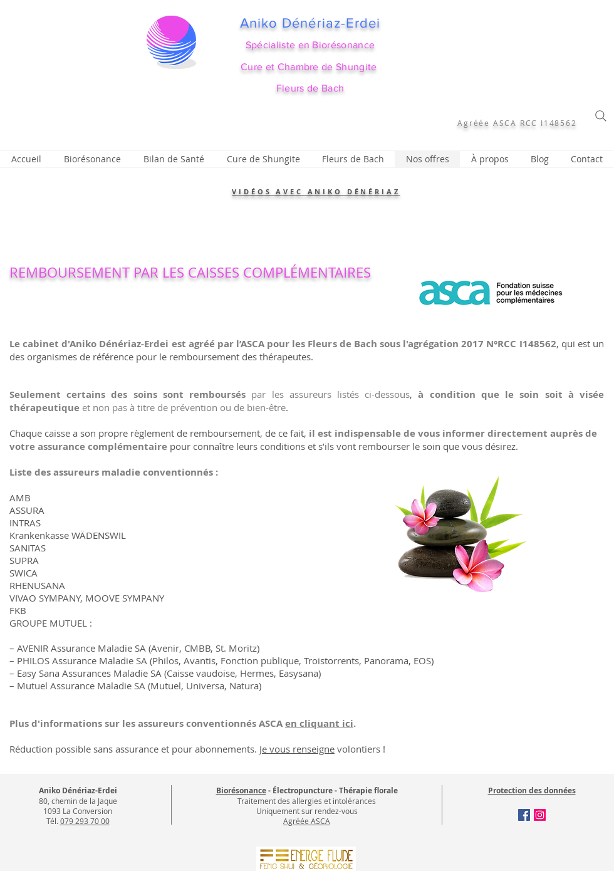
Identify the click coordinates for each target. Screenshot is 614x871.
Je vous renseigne (297, 749)
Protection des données (532, 790)
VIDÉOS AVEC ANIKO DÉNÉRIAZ (316, 191)
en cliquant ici (319, 723)
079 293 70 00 (85, 821)
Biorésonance (241, 790)
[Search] (601, 116)
